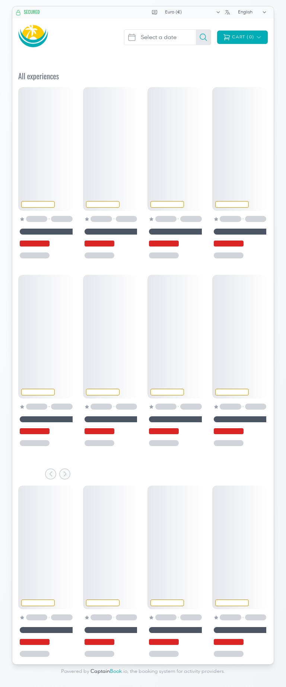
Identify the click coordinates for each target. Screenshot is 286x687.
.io (108, 671)
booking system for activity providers (181, 671)
